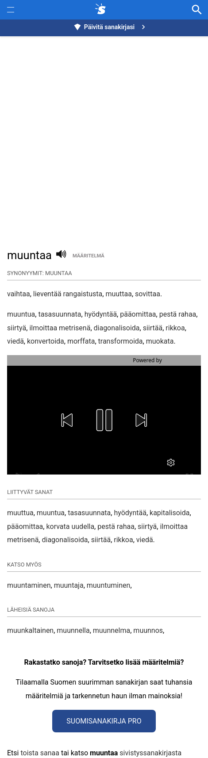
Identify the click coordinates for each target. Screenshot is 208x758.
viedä (15, 341)
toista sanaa (39, 722)
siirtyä (16, 328)
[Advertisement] (104, 137)
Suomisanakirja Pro (103, 690)
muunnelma (111, 599)
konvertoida (45, 341)
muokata (160, 341)
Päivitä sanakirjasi (110, 27)
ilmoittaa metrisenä (59, 328)
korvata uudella (70, 495)
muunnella (73, 599)
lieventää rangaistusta (67, 294)
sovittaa (147, 294)
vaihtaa (18, 294)
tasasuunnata (59, 314)
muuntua (21, 314)
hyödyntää (101, 314)
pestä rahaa (177, 314)
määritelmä (88, 256)
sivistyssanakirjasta (150, 722)
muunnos (148, 599)
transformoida (120, 341)
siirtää (153, 328)
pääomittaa (138, 314)
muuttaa (118, 294)
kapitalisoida (169, 482)
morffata (81, 341)
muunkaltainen (30, 599)
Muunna (77, 747)
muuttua (20, 482)
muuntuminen (109, 554)
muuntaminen (29, 554)
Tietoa (55, 747)
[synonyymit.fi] (102, 9)
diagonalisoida (117, 328)
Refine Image (111, 747)
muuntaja (69, 554)
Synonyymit (28, 747)
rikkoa (175, 328)
